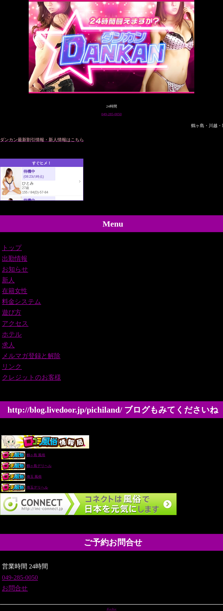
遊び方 (11, 312)
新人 (8, 280)
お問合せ (15, 588)
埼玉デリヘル (24, 487)
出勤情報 (14, 258)
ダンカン (111, 608)
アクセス (15, 323)
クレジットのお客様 (31, 377)
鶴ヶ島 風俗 (23, 455)
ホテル (12, 334)
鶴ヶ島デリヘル (26, 466)
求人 (8, 345)
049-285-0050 (111, 114)
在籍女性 (14, 290)
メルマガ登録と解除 (31, 355)
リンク (12, 366)
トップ (12, 247)
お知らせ (15, 269)
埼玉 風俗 (21, 476)
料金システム (21, 301)
